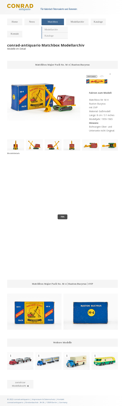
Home (15, 21)
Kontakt (15, 33)
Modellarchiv (77, 21)
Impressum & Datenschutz (43, 399)
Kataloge (98, 21)
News (32, 21)
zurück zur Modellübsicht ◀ (20, 384)
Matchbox (53, 21)
